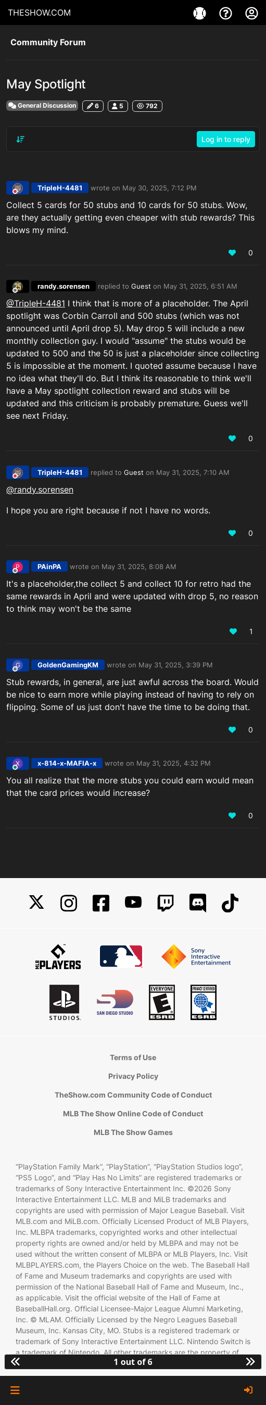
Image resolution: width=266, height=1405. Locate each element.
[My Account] (251, 12)
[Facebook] (101, 903)
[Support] (227, 12)
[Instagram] (68, 903)
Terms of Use (133, 1057)
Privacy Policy (133, 1076)
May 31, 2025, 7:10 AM (193, 472)
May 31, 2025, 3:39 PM (175, 665)
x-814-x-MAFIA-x (66, 763)
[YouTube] (133, 903)
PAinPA (49, 566)
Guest (141, 286)
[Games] (201, 12)
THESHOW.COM (39, 12)
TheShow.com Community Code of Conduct (133, 1094)
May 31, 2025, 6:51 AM (200, 286)
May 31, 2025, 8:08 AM (139, 566)
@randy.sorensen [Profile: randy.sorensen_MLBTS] (39, 489)
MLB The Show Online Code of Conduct (133, 1113)
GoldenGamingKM (67, 665)
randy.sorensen (63, 286)
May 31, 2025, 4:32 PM (173, 763)
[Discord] (197, 903)
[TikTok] (230, 903)
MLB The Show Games (133, 1132)
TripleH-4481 (59, 188)
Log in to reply (225, 139)
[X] (36, 903)
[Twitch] (165, 903)
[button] (15, 1390)
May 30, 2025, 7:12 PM (159, 188)
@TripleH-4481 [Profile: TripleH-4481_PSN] (35, 303)
